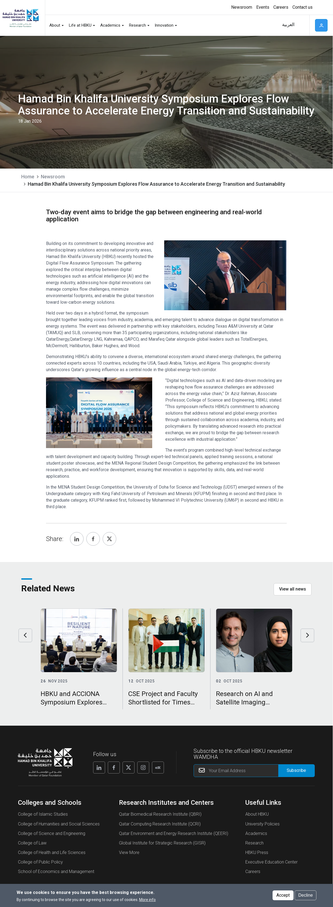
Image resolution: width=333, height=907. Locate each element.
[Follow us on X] (129, 768)
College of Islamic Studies (43, 814)
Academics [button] (110, 25)
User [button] (321, 25)
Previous (25, 635)
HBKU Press (256, 852)
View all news (292, 589)
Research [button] (137, 25)
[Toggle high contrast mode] (320, 7)
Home (27, 176)
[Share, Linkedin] (77, 539)
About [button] (54, 25)
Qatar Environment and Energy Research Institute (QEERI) (173, 833)
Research (254, 843)
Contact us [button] (302, 7)
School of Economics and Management (56, 871)
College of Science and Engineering (51, 833)
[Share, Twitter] (109, 539)
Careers (252, 871)
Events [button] (262, 7)
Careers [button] (280, 7)
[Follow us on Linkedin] (99, 768)
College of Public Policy (40, 862)
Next (307, 635)
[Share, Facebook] (93, 539)
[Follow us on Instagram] (143, 768)
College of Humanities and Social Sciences (59, 824)
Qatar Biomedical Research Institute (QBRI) (160, 814)
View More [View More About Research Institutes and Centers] (129, 852)
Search (302, 25)
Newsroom (53, 176)
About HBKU (257, 814)
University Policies (262, 824)
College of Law (32, 843)
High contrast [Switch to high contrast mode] (320, 7)
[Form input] (296, 771)
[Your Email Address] (254, 771)
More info (147, 899)
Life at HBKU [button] (80, 25)
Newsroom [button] (241, 7)
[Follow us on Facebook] (114, 768)
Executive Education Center (271, 862)
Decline (305, 895)
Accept (283, 895)
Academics (256, 833)
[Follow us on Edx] (158, 768)
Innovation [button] (164, 25)
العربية (288, 24)
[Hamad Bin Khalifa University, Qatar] (20, 17)
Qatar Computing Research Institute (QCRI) (160, 824)
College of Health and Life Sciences (51, 852)
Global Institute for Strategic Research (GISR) (162, 843)
